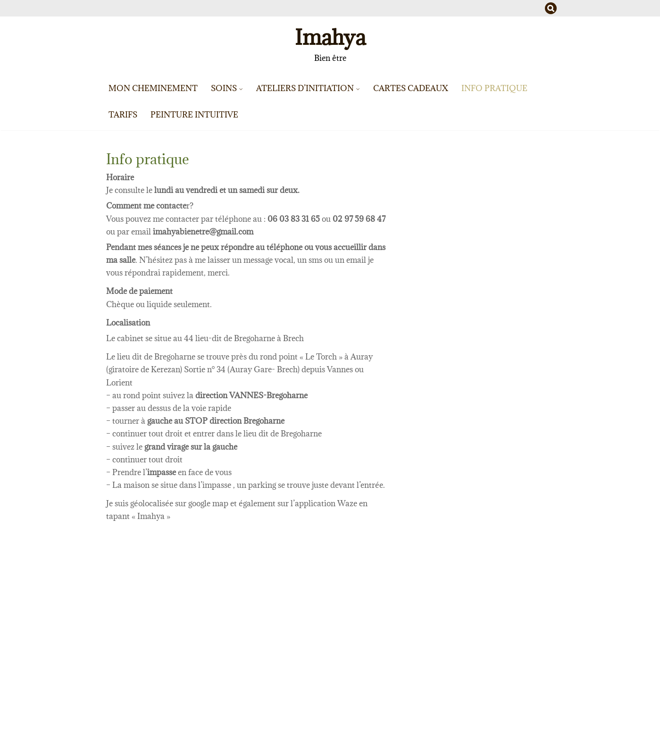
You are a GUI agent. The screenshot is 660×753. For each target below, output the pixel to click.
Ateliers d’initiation (305, 88)
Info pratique (494, 88)
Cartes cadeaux (410, 88)
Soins (224, 88)
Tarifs (123, 114)
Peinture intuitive (194, 114)
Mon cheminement (153, 88)
